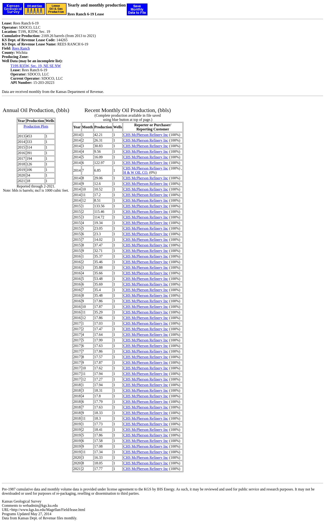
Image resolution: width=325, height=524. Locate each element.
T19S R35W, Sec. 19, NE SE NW (35, 66)
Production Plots (35, 126)
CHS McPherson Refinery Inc (145, 135)
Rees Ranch (21, 48)
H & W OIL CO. (135, 172)
